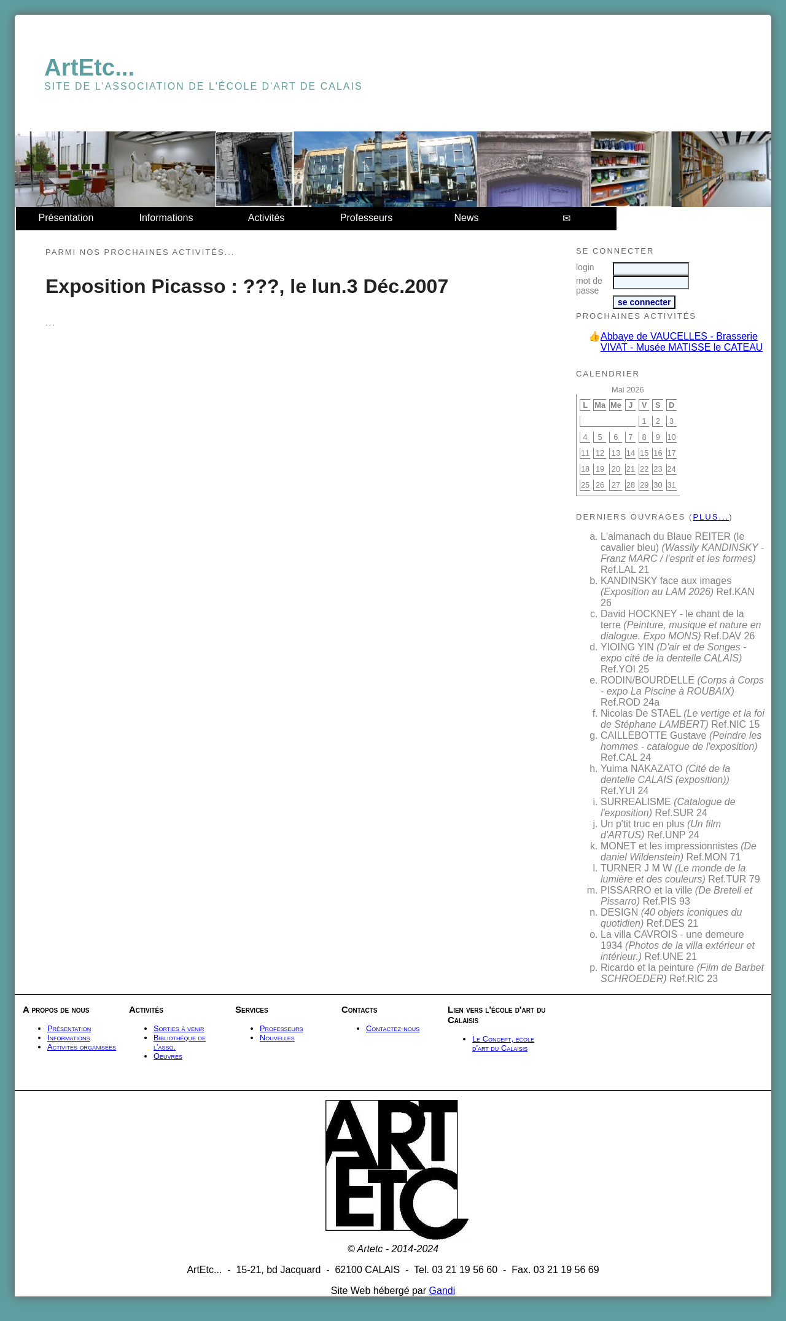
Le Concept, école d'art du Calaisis (503, 1043)
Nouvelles (277, 1037)
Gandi (442, 1290)
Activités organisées (81, 1046)
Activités (266, 217)
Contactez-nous (392, 1028)
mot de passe (589, 285)
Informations (166, 217)
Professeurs (366, 217)
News (466, 217)
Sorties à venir (179, 1028)
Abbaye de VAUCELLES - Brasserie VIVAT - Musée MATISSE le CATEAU (682, 342)
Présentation (66, 217)
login (585, 267)
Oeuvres (168, 1056)
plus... (711, 516)
